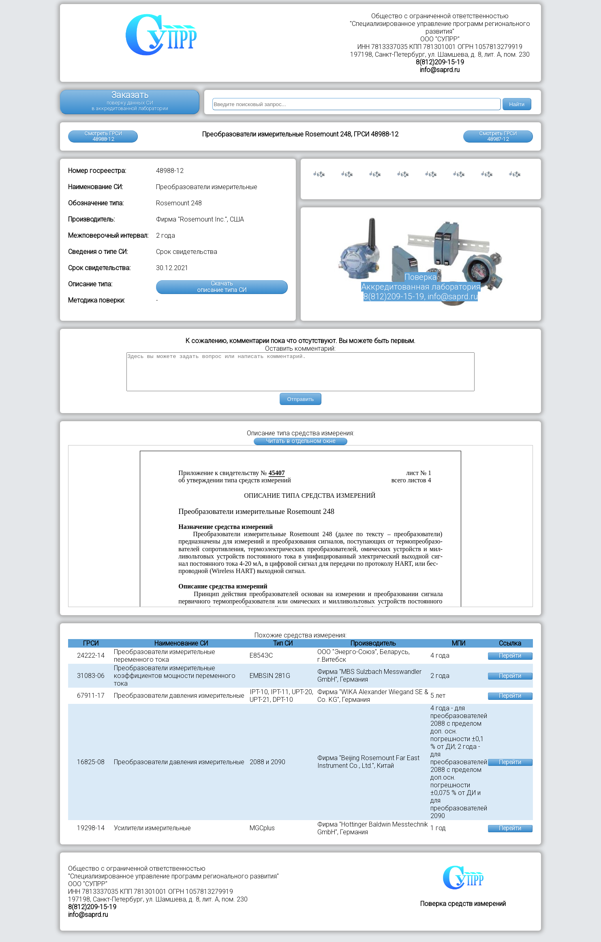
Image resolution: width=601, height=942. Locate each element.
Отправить (300, 406)
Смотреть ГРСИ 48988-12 (103, 136)
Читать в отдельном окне (300, 448)
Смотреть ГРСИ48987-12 (498, 136)
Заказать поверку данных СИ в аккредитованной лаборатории (130, 100)
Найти (516, 104)
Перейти (510, 663)
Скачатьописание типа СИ (221, 287)
